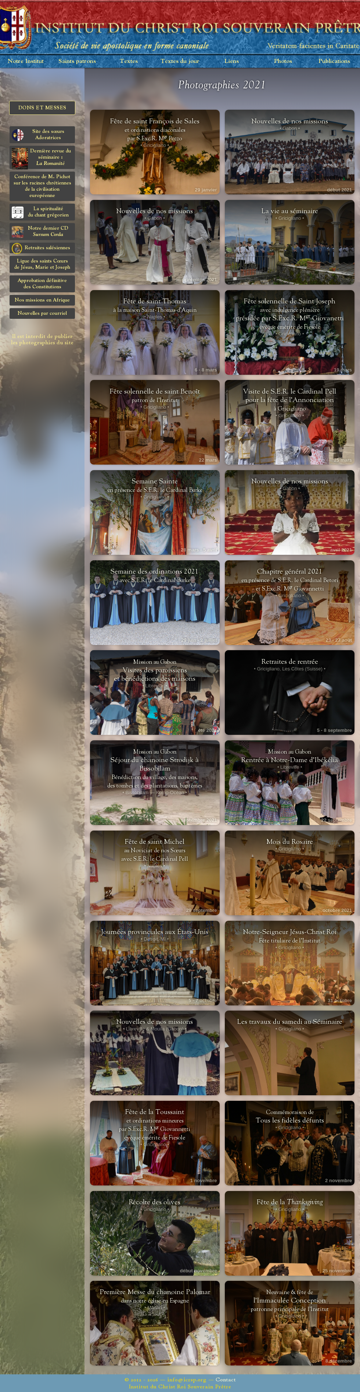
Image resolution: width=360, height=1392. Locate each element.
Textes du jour (180, 61)
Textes (129, 61)
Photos (283, 61)
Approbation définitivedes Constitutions (42, 283)
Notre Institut (26, 61)
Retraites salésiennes (41, 248)
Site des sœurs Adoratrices (38, 135)
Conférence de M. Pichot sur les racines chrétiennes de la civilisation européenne (42, 186)
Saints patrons (77, 61)
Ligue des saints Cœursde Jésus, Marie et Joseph (42, 264)
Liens (231, 61)
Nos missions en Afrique (42, 300)
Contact (226, 1379)
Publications (334, 61)
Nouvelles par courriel (42, 313)
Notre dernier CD (40, 232)
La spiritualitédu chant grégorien (40, 212)
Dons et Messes (42, 107)
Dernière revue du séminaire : (41, 158)
